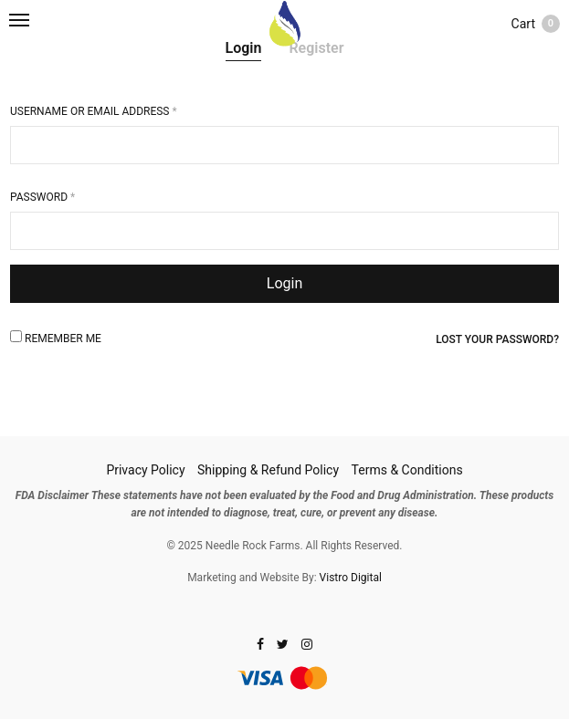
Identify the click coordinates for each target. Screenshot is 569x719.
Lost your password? (497, 339)
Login (244, 48)
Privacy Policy (145, 470)
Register (316, 48)
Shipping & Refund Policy (268, 470)
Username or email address (93, 111)
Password (42, 197)
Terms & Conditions (407, 470)
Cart (535, 24)
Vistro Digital (351, 577)
